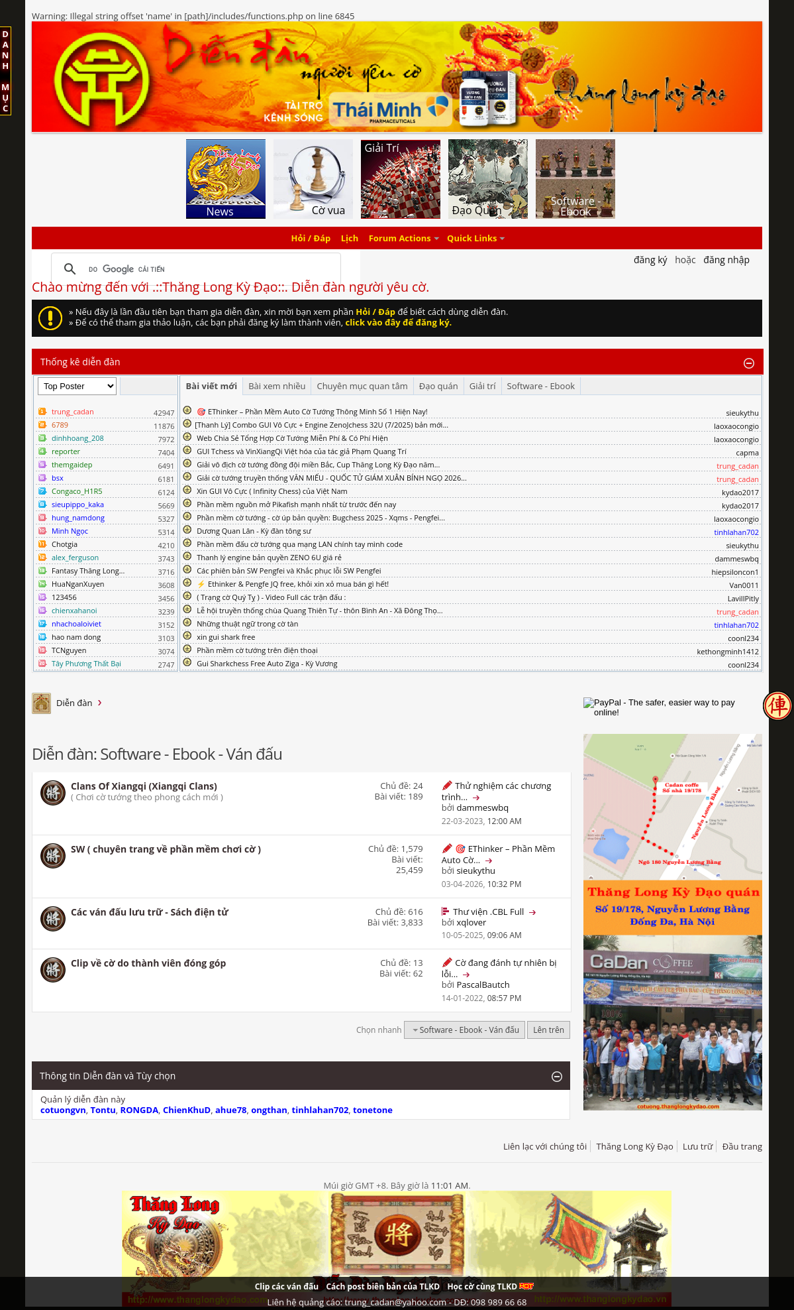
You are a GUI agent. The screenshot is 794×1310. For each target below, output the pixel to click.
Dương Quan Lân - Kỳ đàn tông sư (254, 531)
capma (747, 452)
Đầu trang (742, 1146)
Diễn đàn (74, 703)
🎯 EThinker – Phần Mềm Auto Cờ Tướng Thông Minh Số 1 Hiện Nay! (312, 411)
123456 (64, 597)
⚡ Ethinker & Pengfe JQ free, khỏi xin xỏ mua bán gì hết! (293, 584)
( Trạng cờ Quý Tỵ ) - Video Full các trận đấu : (271, 597)
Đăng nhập (726, 259)
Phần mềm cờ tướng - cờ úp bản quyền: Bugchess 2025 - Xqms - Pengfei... (321, 517)
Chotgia (64, 544)
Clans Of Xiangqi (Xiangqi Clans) (144, 786)
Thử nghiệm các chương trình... (496, 791)
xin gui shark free (226, 637)
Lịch (350, 238)
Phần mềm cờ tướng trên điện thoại (257, 650)
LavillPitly (743, 598)
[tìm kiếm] (194, 269)
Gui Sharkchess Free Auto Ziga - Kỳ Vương (267, 663)
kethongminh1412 (728, 651)
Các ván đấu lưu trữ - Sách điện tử (149, 912)
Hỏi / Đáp (311, 238)
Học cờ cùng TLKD (490, 1286)
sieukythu (742, 413)
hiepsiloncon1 (736, 572)
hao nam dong (76, 637)
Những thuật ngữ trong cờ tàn (247, 623)
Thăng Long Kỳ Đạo (635, 1146)
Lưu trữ (698, 1146)
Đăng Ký (651, 259)
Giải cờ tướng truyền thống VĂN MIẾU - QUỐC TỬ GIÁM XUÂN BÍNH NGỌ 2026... (332, 478)
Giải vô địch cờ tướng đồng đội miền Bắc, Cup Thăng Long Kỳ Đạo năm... (318, 464)
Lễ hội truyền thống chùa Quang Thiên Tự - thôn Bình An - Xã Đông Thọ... (319, 610)
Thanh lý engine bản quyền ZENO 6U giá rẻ (269, 557)
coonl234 (743, 638)
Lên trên (548, 1030)
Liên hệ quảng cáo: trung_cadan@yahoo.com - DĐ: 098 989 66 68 (397, 1302)
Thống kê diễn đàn (80, 361)
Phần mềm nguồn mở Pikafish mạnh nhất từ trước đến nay (296, 504)
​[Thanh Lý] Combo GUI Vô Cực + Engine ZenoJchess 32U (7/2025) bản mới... (321, 425)
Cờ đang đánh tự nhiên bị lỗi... (499, 968)
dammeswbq (737, 559)
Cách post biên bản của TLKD (383, 1286)
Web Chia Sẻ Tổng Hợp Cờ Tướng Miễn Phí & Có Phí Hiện (292, 438)
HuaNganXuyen (78, 584)
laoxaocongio (736, 426)
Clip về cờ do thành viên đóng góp (148, 963)
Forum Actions (400, 238)
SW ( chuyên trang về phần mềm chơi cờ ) (166, 849)
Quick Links (472, 238)
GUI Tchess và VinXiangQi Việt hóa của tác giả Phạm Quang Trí (302, 451)
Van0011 (744, 585)
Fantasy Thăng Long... (88, 570)
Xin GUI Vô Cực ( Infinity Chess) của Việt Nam (272, 491)
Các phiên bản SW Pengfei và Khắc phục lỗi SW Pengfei (289, 570)
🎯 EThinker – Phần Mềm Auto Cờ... (498, 854)
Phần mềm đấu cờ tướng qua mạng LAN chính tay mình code (300, 544)
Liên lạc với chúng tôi (545, 1146)
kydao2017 (740, 492)
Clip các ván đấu (287, 1286)
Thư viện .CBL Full (488, 912)
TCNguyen (69, 650)
